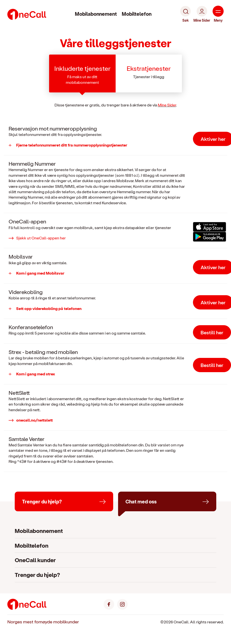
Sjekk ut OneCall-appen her (41, 237)
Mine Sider (167, 105)
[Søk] (185, 14)
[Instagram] (122, 603)
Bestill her (212, 332)
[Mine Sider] (201, 14)
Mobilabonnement (96, 14)
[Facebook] (108, 603)
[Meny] (218, 14)
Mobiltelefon (136, 14)
